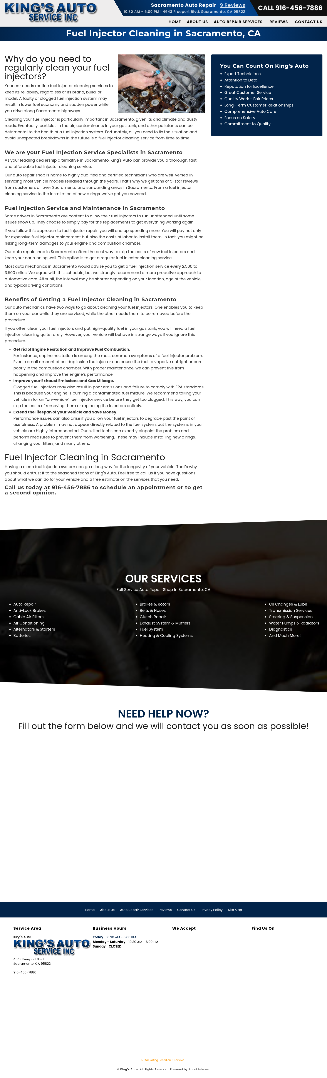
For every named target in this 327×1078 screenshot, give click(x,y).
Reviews (279, 21)
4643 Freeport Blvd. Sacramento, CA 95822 (204, 11)
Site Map (235, 909)
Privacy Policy (212, 909)
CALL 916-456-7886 (290, 8)
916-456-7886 (24, 972)
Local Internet (199, 1069)
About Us (197, 21)
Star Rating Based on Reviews (162, 1060)
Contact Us (308, 21)
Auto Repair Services (238, 21)
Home (175, 21)
